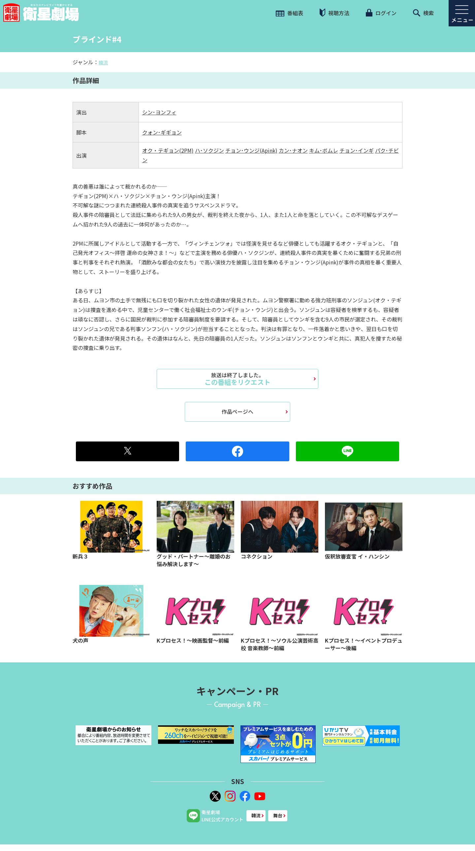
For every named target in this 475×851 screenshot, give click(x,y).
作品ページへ (237, 411)
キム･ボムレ (323, 150)
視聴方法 (334, 13)
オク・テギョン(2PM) (168, 150)
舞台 (277, 815)
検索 (423, 13)
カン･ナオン (293, 150)
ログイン (381, 13)
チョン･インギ (356, 150)
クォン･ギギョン (162, 132)
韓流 (103, 62)
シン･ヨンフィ (159, 112)
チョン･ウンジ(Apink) (251, 150)
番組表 (289, 13)
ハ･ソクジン (209, 150)
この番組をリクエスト (237, 379)
